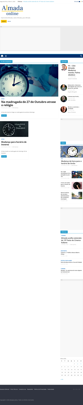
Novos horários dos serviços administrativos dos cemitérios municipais (65, 196)
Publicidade (51, 389)
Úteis (2, 99)
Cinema (63, 235)
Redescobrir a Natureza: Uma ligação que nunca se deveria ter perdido (75, 86)
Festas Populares (66, 260)
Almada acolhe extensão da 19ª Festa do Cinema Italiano (38, 1)
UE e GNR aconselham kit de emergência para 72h (66, 174)
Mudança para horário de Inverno (14, 143)
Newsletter (30, 389)
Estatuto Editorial (4, 389)
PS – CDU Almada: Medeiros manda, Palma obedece (74, 70)
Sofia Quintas (15, 107)
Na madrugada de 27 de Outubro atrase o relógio (28, 103)
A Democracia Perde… (73, 96)
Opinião (64, 61)
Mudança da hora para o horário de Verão (71, 162)
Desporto (64, 251)
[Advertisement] (30, 39)
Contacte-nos (22, 389)
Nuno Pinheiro (72, 112)
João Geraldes (71, 100)
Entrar (9, 21)
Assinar (4, 21)
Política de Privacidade (40, 389)
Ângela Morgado (72, 92)
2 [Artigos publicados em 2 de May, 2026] (77, 364)
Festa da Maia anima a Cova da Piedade (71, 262)
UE (62, 158)
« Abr (61, 379)
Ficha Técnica (14, 389)
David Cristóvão (72, 78)
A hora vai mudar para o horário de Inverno (65, 184)
